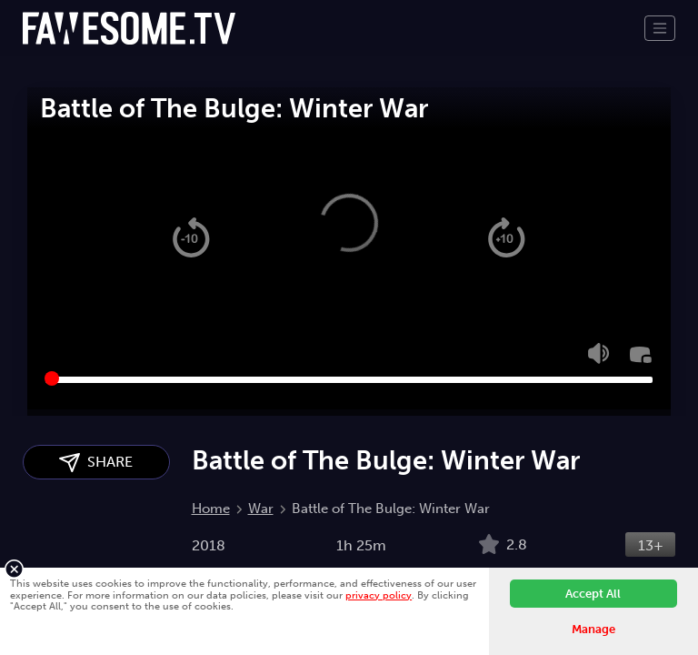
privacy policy (378, 595)
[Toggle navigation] (659, 28)
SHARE (96, 462)
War (261, 508)
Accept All (593, 593)
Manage (593, 629)
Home (211, 508)
